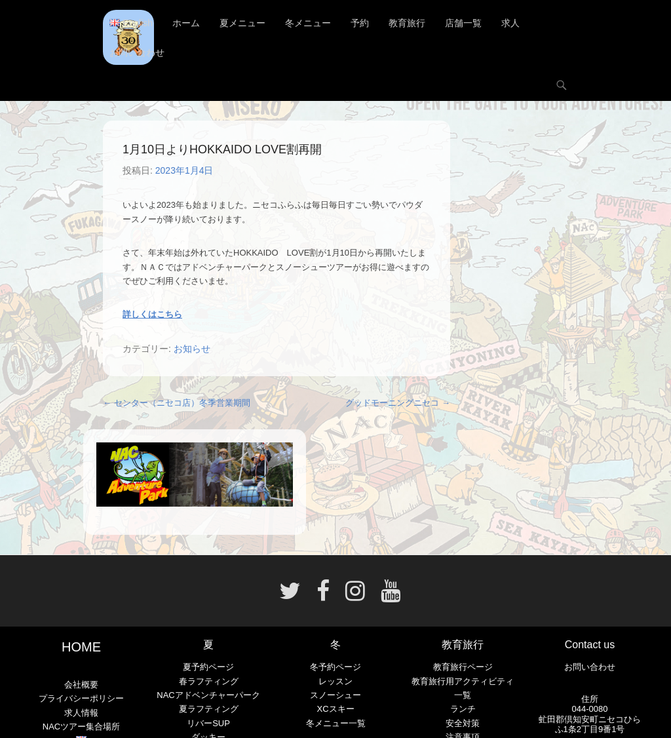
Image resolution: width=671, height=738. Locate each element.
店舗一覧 (463, 23)
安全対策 (463, 723)
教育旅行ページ (463, 667)
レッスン (335, 681)
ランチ (463, 709)
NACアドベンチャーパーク (208, 695)
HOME (81, 647)
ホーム (186, 23)
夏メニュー (242, 23)
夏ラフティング (209, 709)
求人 (510, 23)
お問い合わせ (136, 52)
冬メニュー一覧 (336, 723)
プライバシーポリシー (81, 698)
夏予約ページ (208, 667)
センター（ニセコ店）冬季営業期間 (176, 403)
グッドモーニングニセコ (397, 403)
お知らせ (192, 348)
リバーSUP (208, 723)
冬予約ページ (335, 667)
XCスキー (335, 709)
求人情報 (81, 713)
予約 (360, 23)
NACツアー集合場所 (81, 726)
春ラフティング (209, 681)
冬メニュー (308, 23)
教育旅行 (407, 23)
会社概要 (81, 684)
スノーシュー (335, 695)
